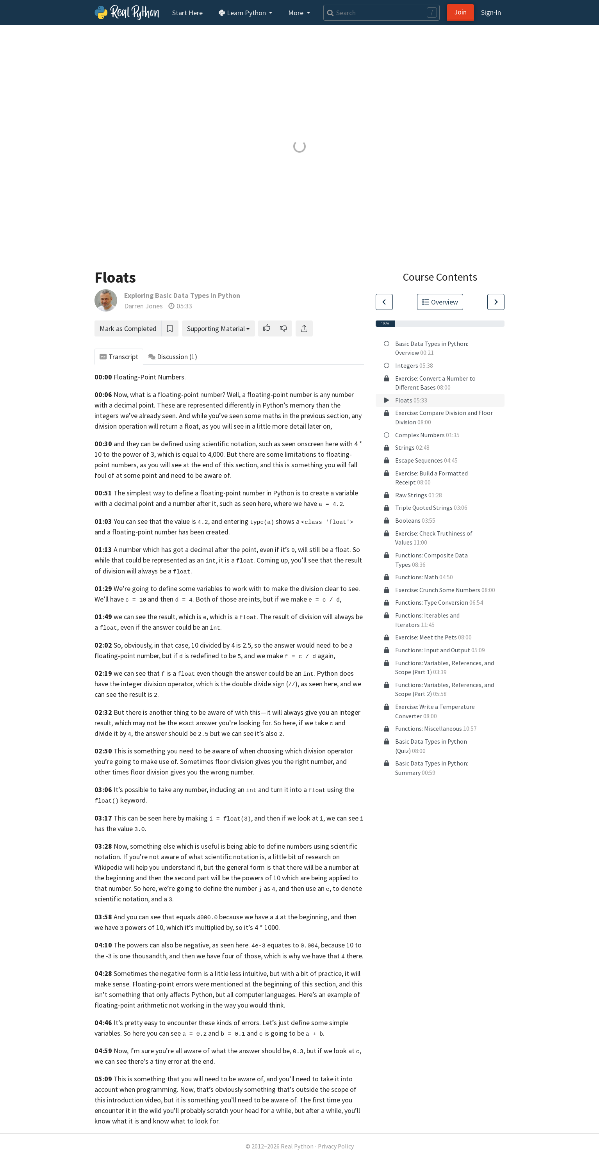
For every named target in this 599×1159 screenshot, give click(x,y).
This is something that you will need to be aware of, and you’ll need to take (223, 1078)
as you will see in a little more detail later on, (267, 426)
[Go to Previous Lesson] (384, 302)
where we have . (309, 503)
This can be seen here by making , (183, 818)
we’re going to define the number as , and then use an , (245, 888)
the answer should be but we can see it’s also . (209, 733)
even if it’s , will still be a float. (305, 549)
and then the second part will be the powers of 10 (208, 877)
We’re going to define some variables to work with (188, 588)
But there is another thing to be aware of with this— (190, 712)
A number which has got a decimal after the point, (186, 549)
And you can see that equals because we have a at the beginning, (221, 916)
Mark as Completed (128, 328)
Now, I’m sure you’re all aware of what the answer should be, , (209, 1050)
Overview (440, 301)
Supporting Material (216, 328)
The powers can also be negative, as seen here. (182, 944)
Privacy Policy (336, 1146)
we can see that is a (154, 673)
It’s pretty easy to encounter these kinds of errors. (187, 1022)
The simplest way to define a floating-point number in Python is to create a (224, 492)
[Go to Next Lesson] (496, 302)
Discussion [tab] (173, 356)
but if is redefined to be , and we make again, (248, 655)
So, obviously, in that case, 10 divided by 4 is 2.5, (183, 645)
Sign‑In (491, 12)
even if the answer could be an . (171, 627)
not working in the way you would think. (227, 1005)
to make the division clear (301, 588)
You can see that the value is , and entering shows (204, 521)
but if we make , (302, 599)
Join (460, 11)
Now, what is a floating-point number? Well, (177, 394)
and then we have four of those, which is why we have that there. (266, 955)
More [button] (296, 12)
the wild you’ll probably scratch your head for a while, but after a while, (240, 1110)
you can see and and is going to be (225, 1033)
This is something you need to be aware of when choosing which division (220, 750)
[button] (266, 328)
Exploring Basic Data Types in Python (182, 295)
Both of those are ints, (229, 599)
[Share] (304, 328)
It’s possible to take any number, (161, 789)
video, (153, 1099)
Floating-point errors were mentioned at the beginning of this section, (234, 983)
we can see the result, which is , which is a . (186, 616)
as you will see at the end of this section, (199, 464)
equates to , (285, 944)
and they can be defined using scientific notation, (185, 443)
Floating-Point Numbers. (150, 376)
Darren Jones (143, 305)
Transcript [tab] (119, 356)
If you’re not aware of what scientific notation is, (194, 856)
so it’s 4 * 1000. (257, 927)
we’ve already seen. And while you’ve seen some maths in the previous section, (235, 415)
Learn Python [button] (242, 12)
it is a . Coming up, (254, 559)
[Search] (381, 13)
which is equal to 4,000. (191, 454)
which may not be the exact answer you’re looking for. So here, (205, 722)
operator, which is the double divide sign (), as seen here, (253, 683)
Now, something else (144, 846)
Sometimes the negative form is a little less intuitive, (191, 973)
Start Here (187, 12)
